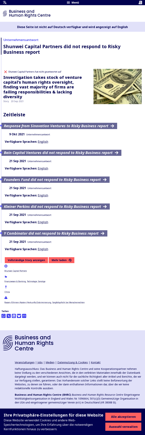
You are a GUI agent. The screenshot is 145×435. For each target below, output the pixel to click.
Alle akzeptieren (123, 417)
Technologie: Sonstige (36, 281)
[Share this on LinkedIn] (14, 316)
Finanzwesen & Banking (15, 281)
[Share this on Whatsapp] (3, 316)
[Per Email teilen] (24, 316)
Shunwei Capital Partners (15, 271)
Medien (50, 362)
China (7, 292)
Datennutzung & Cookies (72, 362)
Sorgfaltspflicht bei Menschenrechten (68, 302)
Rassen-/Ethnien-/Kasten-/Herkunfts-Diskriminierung (27, 302)
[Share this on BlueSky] (19, 316)
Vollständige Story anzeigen (26, 260)
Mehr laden (59, 260)
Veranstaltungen (24, 362)
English (43, 142)
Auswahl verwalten (123, 427)
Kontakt (96, 362)
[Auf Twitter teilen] (9, 316)
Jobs (40, 362)
